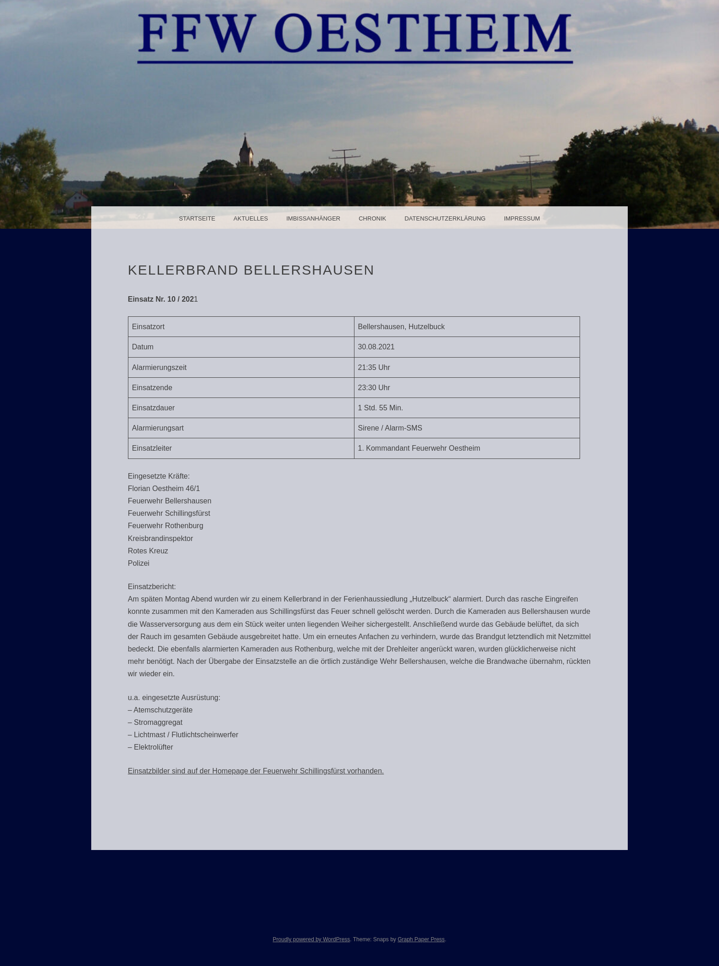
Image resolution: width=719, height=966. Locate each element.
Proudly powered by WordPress (311, 939)
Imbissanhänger (313, 218)
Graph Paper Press (421, 939)
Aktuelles (250, 218)
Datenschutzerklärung (445, 218)
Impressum (522, 218)
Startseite (197, 218)
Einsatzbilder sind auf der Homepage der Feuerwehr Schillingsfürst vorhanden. (256, 771)
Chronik (372, 218)
